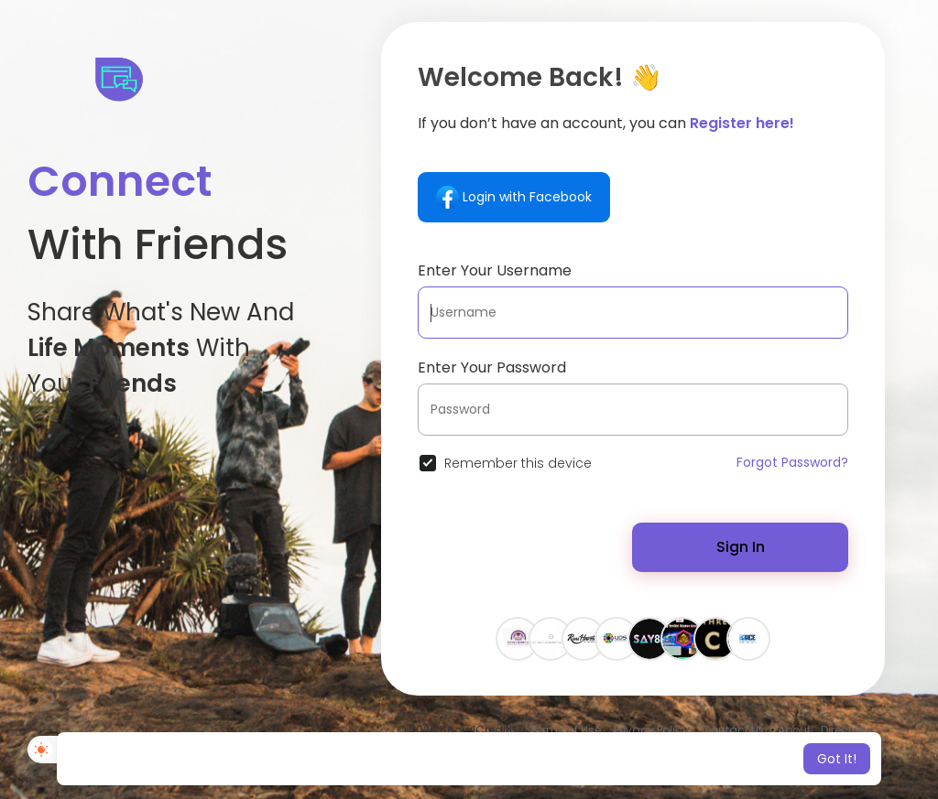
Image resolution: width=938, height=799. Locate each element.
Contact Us (733, 730)
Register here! (742, 123)
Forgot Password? (792, 462)
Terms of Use (565, 730)
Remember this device (518, 463)
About (794, 730)
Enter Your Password (492, 367)
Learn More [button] (622, 759)
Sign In (740, 546)
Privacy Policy (651, 730)
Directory (845, 730)
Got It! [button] (836, 759)
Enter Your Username (495, 270)
